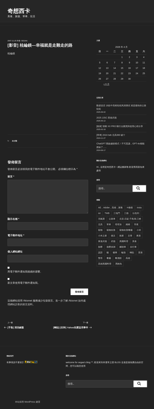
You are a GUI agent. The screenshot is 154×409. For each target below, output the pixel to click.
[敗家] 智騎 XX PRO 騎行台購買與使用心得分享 (119, 126)
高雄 (128, 258)
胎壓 (100, 247)
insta (139, 207)
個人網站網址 (15, 251)
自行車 (133, 247)
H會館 (130, 207)
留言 (11, 176)
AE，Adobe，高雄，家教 (110, 207)
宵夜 (136, 224)
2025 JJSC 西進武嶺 (106, 117)
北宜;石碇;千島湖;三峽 (130, 219)
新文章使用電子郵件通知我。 (24, 283)
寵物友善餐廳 (126, 230)
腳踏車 (122, 247)
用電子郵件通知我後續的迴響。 (25, 271)
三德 (126, 213)
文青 (130, 235)
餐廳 (109, 258)
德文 (113, 235)
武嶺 (113, 241)
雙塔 (100, 258)
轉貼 (132, 252)
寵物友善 (111, 230)
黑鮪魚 (118, 263)
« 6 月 (106, 84)
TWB (107, 213)
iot (99, 213)
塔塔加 (118, 224)
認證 (100, 252)
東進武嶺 (102, 241)
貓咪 (115, 252)
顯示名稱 (13, 219)
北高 (100, 224)
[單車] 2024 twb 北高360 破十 (110, 135)
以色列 (136, 213)
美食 (134, 241)
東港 (138, 235)
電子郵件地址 (16, 235)
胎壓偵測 (111, 247)
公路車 (112, 219)
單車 (109, 224)
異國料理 (123, 241)
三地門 (116, 213)
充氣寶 (101, 219)
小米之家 (102, 235)
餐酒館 (118, 258)
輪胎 (123, 252)
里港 (140, 252)
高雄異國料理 (104, 263)
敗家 (121, 235)
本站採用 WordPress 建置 (27, 402)
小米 (139, 230)
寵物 (100, 230)
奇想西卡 (19, 11)
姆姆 (128, 224)
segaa (24, 41)
